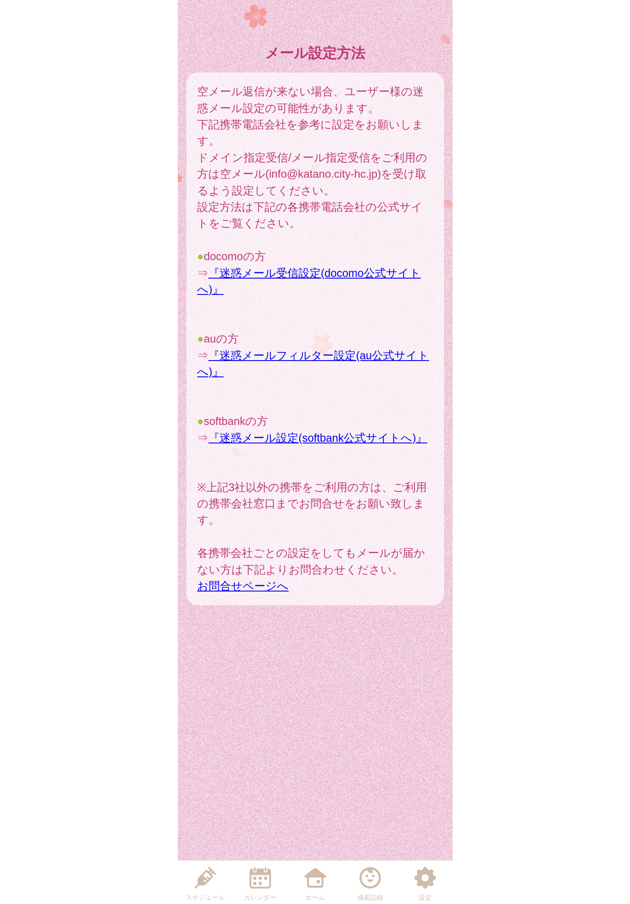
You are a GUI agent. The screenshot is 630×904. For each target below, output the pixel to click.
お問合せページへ (243, 586)
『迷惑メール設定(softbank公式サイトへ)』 (317, 438)
